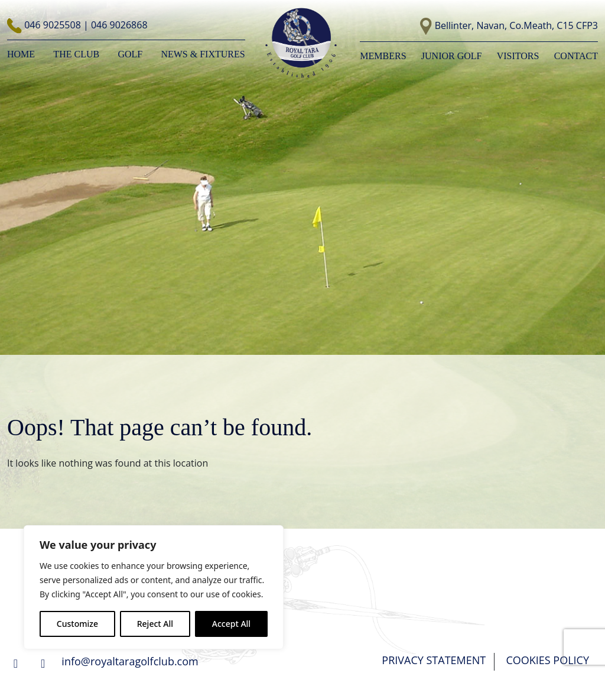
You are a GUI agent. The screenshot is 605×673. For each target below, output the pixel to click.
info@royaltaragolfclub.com (129, 661)
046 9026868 (119, 24)
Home (21, 54)
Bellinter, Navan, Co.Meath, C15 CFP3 (516, 25)
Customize (77, 623)
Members (383, 56)
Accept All (231, 623)
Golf (130, 54)
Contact (576, 56)
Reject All (155, 623)
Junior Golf (451, 56)
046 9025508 (53, 24)
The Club (76, 54)
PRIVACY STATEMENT (434, 660)
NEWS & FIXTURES (203, 54)
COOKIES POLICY (547, 660)
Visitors (518, 56)
